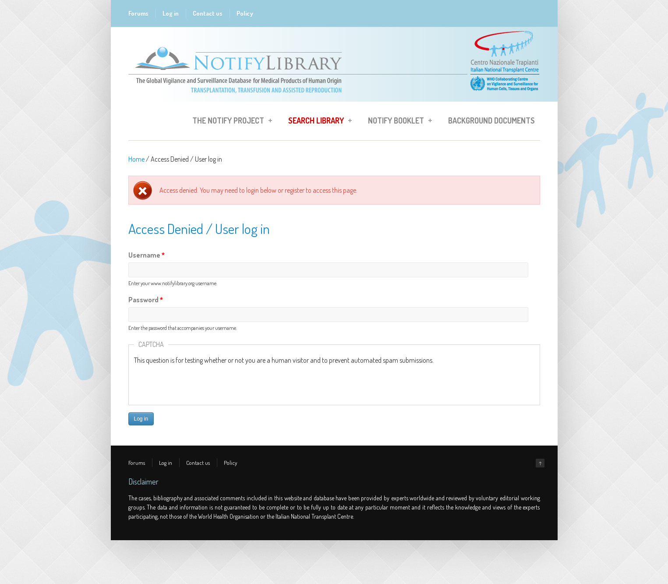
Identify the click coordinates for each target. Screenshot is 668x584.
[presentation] (200, 382)
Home (136, 159)
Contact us (208, 13)
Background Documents (491, 120)
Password (145, 299)
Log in (171, 13)
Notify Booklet (397, 122)
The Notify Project (229, 122)
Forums (138, 13)
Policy (245, 13)
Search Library (317, 122)
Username (146, 255)
